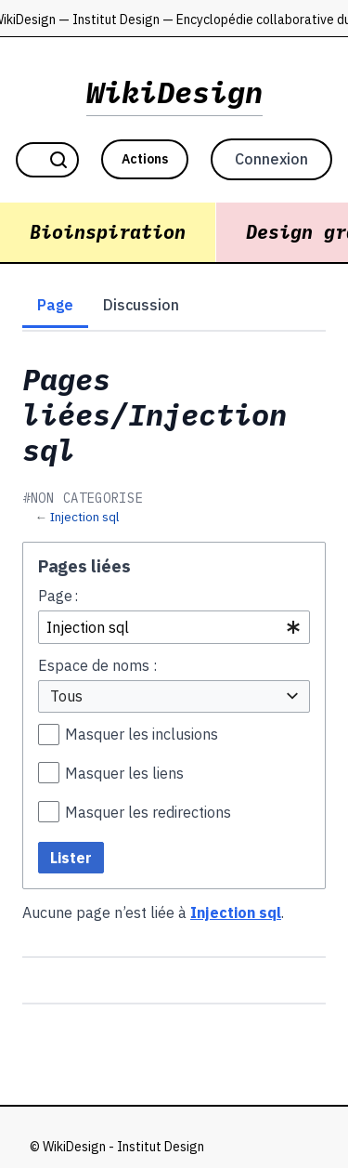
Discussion (141, 304)
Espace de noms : (97, 665)
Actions (145, 159)
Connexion (271, 159)
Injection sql (84, 516)
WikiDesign (174, 92)
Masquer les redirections (148, 812)
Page (55, 304)
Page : (58, 595)
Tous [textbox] (66, 696)
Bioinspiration (108, 231)
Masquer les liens (124, 773)
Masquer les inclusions (141, 734)
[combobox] (174, 627)
